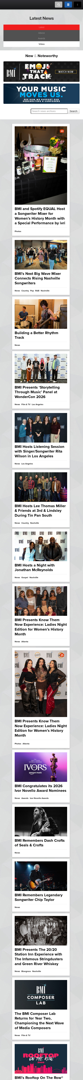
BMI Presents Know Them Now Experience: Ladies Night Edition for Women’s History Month (41, 697)
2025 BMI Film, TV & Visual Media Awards (39, 992)
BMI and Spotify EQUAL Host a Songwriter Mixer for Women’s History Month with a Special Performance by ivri (40, 216)
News (17, 332)
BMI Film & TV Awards (25, 1006)
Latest (41, 27)
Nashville (34, 553)
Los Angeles (36, 1003)
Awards (41, 38)
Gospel (24, 553)
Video (17, 1003)
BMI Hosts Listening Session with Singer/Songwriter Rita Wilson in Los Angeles (39, 433)
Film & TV (25, 1003)
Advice (41, 33)
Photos (18, 231)
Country (26, 897)
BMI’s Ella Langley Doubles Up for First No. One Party (38, 886)
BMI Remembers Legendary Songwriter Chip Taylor (38, 536)
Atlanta (26, 713)
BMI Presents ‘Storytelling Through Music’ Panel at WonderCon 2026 (37, 381)
